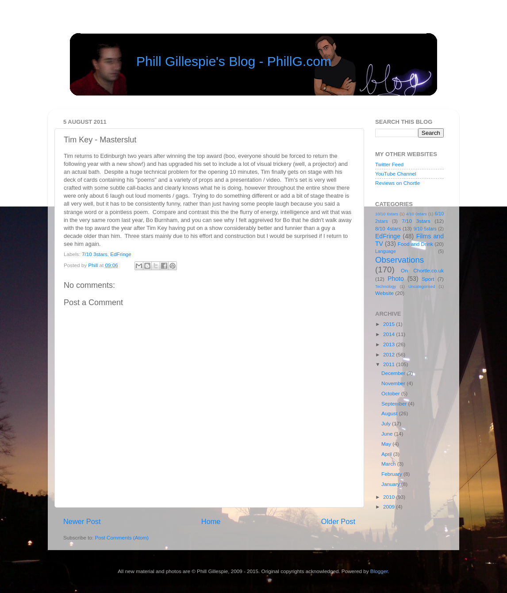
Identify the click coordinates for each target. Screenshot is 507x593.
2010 (389, 497)
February (392, 474)
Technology (385, 286)
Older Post (338, 521)
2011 (389, 364)
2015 (389, 324)
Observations (399, 259)
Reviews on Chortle (397, 183)
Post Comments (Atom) (121, 537)
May (386, 444)
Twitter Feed (389, 164)
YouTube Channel (395, 173)
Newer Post (82, 521)
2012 (389, 354)
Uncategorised (421, 286)
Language (385, 251)
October (391, 393)
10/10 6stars (386, 214)
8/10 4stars (388, 228)
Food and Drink (415, 244)
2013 (389, 344)
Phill (93, 265)
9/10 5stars (424, 228)
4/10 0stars (416, 214)
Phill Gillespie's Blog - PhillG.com (233, 61)
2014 (389, 334)
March (389, 464)
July (386, 423)
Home (211, 521)
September (394, 403)
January (391, 484)
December (394, 373)
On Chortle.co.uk (422, 270)
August (390, 413)
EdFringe (120, 254)
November (394, 383)
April (387, 454)
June (387, 433)
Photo (396, 278)
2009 (389, 506)
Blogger (379, 571)
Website (384, 293)
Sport (428, 279)
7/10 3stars (95, 254)
